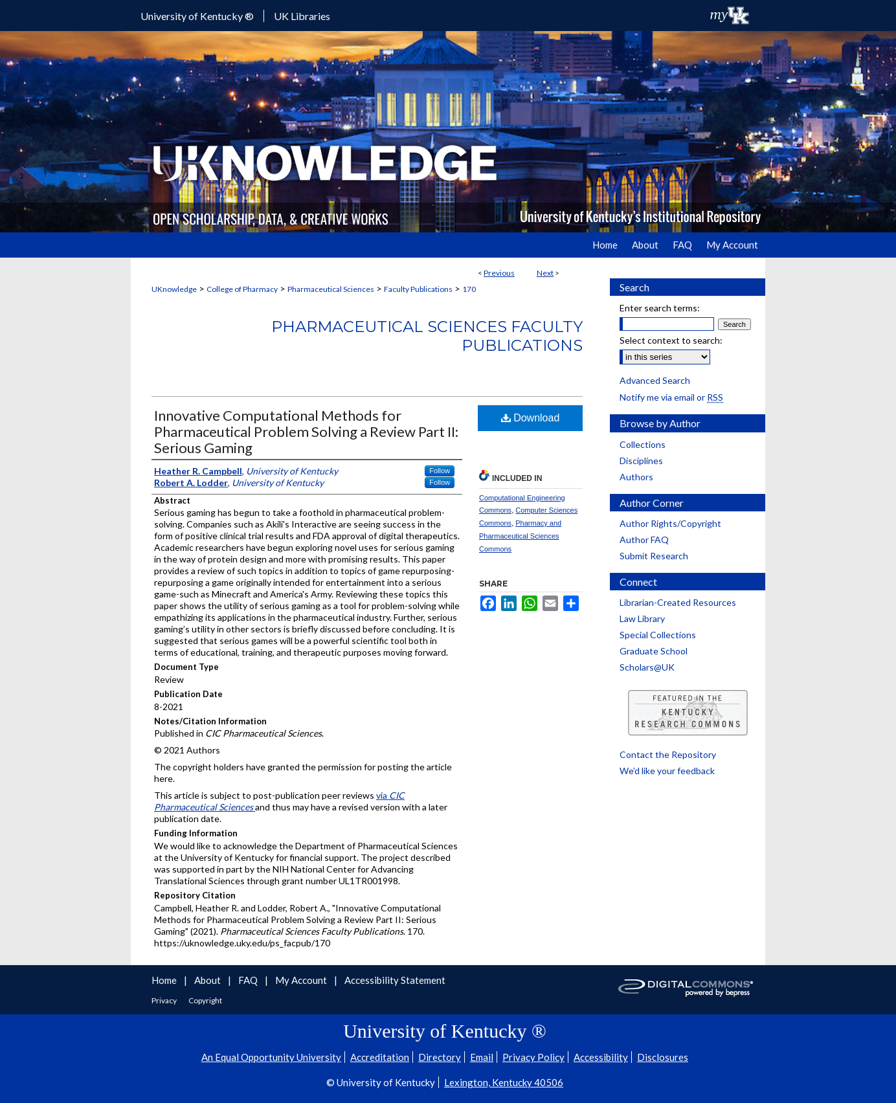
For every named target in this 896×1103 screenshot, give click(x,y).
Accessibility (601, 1057)
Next (545, 273)
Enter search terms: (660, 307)
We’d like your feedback (667, 770)
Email (481, 1057)
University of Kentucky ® (197, 16)
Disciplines (641, 460)
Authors (636, 476)
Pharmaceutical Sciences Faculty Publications (427, 336)
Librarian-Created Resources (678, 602)
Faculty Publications (418, 289)
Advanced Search (655, 380)
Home (165, 980)
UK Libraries (302, 16)
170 (469, 289)
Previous (499, 273)
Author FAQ (644, 539)
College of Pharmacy (242, 289)
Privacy (164, 1000)
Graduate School (654, 650)
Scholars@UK (647, 667)
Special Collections (658, 634)
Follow (439, 470)
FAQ (249, 980)
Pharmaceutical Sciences (330, 289)
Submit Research (654, 555)
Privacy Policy (533, 1057)
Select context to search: (671, 340)
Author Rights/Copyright (670, 523)
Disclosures (662, 1057)
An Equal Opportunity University (271, 1057)
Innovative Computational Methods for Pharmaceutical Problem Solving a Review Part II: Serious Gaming (306, 431)
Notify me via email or (671, 397)
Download (530, 417)
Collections (643, 444)
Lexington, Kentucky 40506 (503, 1082)
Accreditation (379, 1057)
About (208, 980)
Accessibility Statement (394, 980)
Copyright (205, 1000)
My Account (302, 980)
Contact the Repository (668, 754)
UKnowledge (174, 289)
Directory (439, 1057)
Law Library (642, 618)
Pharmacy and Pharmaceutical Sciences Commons (520, 536)
